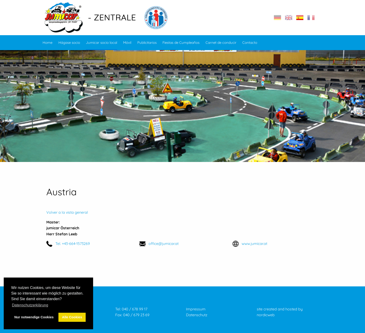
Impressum (196, 309)
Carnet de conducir (221, 42)
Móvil (127, 42)
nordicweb (266, 314)
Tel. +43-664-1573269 (72, 243)
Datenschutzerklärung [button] (30, 305)
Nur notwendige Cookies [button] (34, 317)
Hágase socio (69, 42)
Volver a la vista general (67, 212)
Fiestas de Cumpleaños (180, 42)
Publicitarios (147, 42)
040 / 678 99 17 (134, 309)
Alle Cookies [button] (72, 317)
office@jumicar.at (164, 243)
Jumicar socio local (101, 42)
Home (47, 42)
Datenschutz (196, 314)
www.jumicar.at (254, 243)
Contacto (249, 42)
